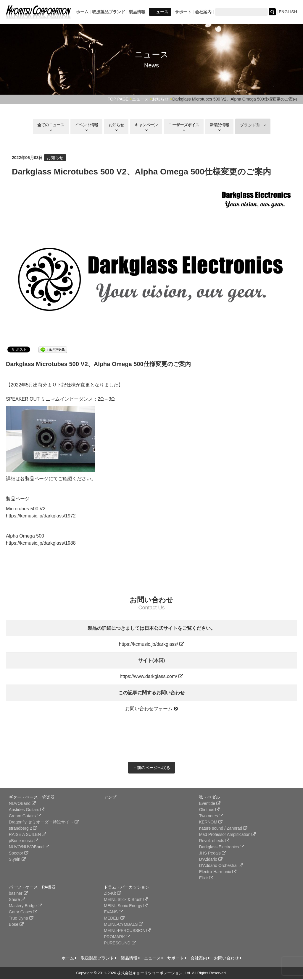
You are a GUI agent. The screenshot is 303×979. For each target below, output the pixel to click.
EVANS (113, 912)
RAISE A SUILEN (27, 834)
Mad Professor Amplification (227, 834)
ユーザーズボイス (183, 127)
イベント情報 (86, 127)
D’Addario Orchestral (221, 865)
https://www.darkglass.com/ (151, 676)
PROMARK (117, 936)
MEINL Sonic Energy (125, 905)
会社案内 (203, 11)
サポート (183, 11)
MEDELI (114, 918)
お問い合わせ (227, 958)
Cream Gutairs (25, 815)
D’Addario (211, 859)
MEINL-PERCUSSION (127, 930)
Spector (18, 853)
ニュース (160, 11)
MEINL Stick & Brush (126, 899)
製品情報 (137, 11)
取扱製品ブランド (108, 11)
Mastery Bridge (25, 905)
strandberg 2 (23, 828)
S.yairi (17, 859)
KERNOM (211, 822)
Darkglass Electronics (221, 846)
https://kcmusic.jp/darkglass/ (151, 644)
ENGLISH (288, 11)
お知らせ (116, 127)
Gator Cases (23, 912)
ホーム (82, 11)
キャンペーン (146, 127)
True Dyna (21, 918)
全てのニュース (50, 127)
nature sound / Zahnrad (223, 828)
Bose (16, 924)
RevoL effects (214, 840)
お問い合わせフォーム (151, 708)
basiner (18, 893)
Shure (17, 899)
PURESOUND (120, 943)
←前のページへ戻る (151, 767)
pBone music (23, 840)
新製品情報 (219, 127)
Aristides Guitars (27, 809)
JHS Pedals (212, 853)
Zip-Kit (112, 893)
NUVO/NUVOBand (29, 846)
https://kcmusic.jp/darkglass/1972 (41, 515)
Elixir (206, 878)
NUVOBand (22, 803)
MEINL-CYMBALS (123, 924)
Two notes (211, 815)
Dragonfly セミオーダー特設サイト (44, 822)
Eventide (209, 803)
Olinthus (209, 809)
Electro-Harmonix (217, 871)
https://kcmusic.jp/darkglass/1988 (41, 543)
